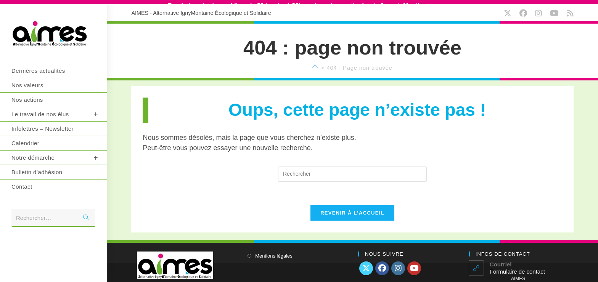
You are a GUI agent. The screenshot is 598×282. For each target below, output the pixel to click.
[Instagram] (398, 264)
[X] (366, 264)
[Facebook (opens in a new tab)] (525, 9)
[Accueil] (315, 63)
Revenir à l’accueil (352, 209)
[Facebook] (382, 264)
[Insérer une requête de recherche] (352, 170)
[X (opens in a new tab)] (509, 9)
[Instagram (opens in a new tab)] (540, 9)
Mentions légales (274, 252)
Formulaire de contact (517, 267)
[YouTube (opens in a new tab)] (556, 9)
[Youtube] (414, 264)
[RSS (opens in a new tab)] (569, 9)
